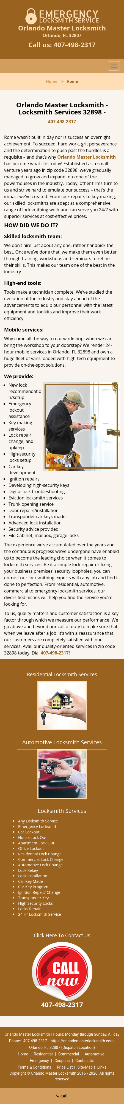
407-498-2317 (75, 44)
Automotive (94, 1054)
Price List (65, 1067)
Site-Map (85, 1067)
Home (51, 81)
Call (62, 1096)
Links (101, 1067)
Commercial (68, 1054)
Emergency (39, 1060)
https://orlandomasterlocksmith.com (82, 1041)
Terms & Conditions (34, 1067)
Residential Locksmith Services (62, 674)
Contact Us (84, 1060)
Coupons (62, 1060)
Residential (43, 1054)
